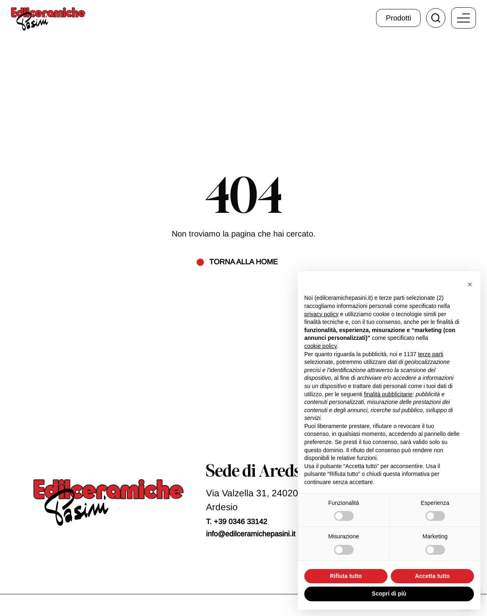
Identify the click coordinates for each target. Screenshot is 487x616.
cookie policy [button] (320, 346)
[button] (469, 284)
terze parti (430, 354)
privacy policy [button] (321, 314)
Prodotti (398, 18)
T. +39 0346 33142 (236, 522)
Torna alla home (243, 262)
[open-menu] (463, 18)
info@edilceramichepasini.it (250, 534)
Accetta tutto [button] (432, 576)
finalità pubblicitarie (388, 394)
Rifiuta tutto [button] (346, 576)
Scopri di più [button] (389, 593)
